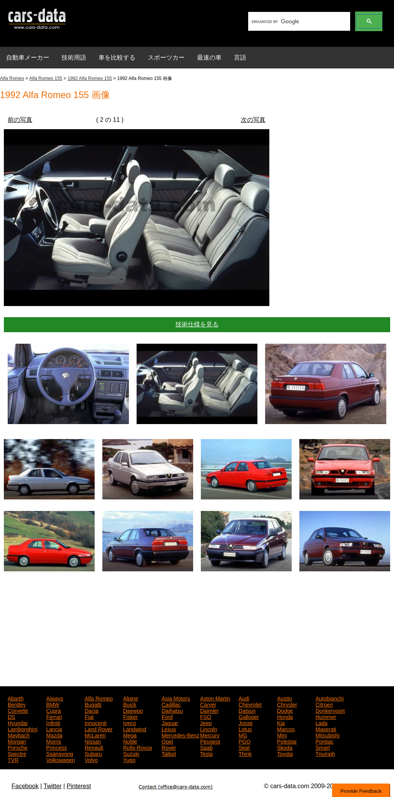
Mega (130, 734)
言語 (240, 57)
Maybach (19, 734)
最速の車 (209, 57)
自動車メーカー (27, 57)
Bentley (17, 704)
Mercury (210, 734)
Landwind (134, 728)
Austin (284, 698)
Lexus (169, 728)
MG (243, 734)
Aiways (54, 698)
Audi (244, 698)
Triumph (325, 753)
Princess (56, 747)
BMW (52, 704)
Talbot (169, 753)
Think (245, 753)
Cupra (53, 710)
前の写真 (20, 119)
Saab (206, 747)
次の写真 (253, 119)
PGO (244, 741)
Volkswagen (60, 759)
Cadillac (171, 704)
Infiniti (53, 722)
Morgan (17, 741)
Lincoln (208, 728)
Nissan (93, 741)
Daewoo (133, 710)
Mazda (54, 734)
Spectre (17, 753)
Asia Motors (176, 698)
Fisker (130, 716)
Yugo (129, 759)
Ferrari (54, 716)
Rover (169, 747)
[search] (298, 21)
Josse (246, 722)
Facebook (25, 786)
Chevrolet (250, 704)
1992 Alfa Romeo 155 (89, 78)
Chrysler (287, 704)
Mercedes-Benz (180, 734)
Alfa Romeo (12, 78)
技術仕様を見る (197, 324)
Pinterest (79, 786)
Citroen (324, 704)
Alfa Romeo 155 (45, 78)
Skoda (284, 747)
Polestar (287, 741)
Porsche (17, 747)
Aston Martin (215, 698)
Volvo (91, 759)
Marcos (286, 728)
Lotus (245, 728)
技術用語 (74, 57)
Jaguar (170, 722)
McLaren (95, 734)
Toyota (285, 753)
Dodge (285, 710)
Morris (53, 741)
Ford (167, 716)
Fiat (89, 716)
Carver (208, 704)
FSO (205, 716)
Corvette (18, 710)
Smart (323, 747)
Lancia (54, 728)
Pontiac (325, 741)
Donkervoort (330, 710)
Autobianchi (330, 698)
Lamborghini (22, 728)
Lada (321, 722)
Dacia (91, 710)
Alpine (130, 698)
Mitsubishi (327, 734)
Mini (282, 734)
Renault (94, 747)
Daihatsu (172, 710)
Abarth (15, 698)
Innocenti (96, 722)
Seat (244, 747)
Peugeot (210, 741)
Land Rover (98, 728)
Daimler (209, 710)
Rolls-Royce (137, 747)
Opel (167, 741)
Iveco (129, 722)
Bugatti (93, 704)
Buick (129, 704)
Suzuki (131, 753)
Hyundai (17, 722)
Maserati (326, 728)
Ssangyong (59, 753)
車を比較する (116, 57)
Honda (285, 716)
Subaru (93, 753)
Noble (130, 741)
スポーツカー (166, 57)
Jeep (206, 722)
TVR (13, 759)
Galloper (249, 716)
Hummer (326, 716)
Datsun (247, 710)
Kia (281, 722)
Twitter (52, 786)
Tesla (206, 753)
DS (11, 716)
